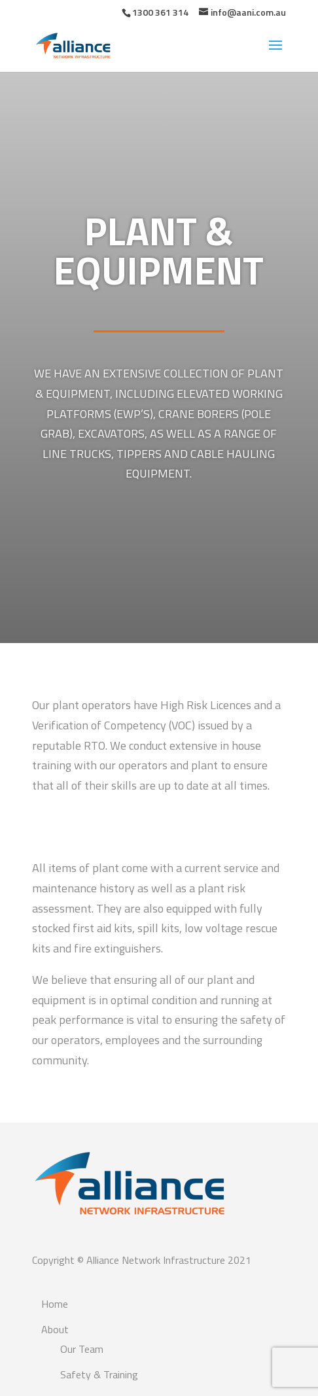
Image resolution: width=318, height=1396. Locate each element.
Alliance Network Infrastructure (155, 1260)
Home (54, 1304)
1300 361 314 (160, 12)
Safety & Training (99, 1374)
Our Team (81, 1349)
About (55, 1329)
